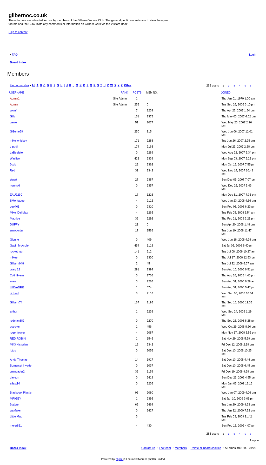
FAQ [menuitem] (15, 54)
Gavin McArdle (19, 245)
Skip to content (18, 32)
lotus (13, 350)
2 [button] (229, 85)
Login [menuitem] (252, 54)
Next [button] (256, 86)
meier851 (16, 425)
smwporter (16, 230)
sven (13, 281)
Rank (124, 92)
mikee (13, 257)
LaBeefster (17, 152)
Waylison (15, 158)
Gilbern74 (16, 302)
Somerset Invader (21, 365)
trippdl (14, 146)
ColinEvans (17, 275)
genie (13, 122)
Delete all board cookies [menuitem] (206, 447)
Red (12, 170)
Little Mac (16, 416)
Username (16, 92)
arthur (13, 311)
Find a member (19, 85)
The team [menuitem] (165, 447)
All (33, 85)
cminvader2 (17, 371)
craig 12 (15, 269)
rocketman (16, 251)
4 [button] (240, 85)
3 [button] (234, 85)
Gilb (12, 116)
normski (15, 185)
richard (14, 293)
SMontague (17, 200)
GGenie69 (16, 131)
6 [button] (250, 85)
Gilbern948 (17, 263)
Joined (226, 92)
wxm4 (13, 110)
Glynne (14, 239)
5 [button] (245, 85)
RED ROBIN (18, 338)
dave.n (14, 377)
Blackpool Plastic (20, 392)
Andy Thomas (19, 359)
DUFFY (14, 224)
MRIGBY (15, 398)
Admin (14, 104)
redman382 (17, 320)
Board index (18, 447)
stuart (13, 179)
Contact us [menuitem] (148, 447)
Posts (137, 92)
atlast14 (15, 383)
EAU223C (16, 194)
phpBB (119, 459)
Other (127, 85)
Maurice (15, 218)
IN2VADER (17, 287)
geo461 (14, 206)
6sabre (14, 404)
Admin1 (14, 98)
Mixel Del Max (19, 212)
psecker (15, 326)
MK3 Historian (19, 344)
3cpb (13, 164)
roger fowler (17, 332)
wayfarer (15, 410)
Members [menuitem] (181, 447)
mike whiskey (18, 140)
